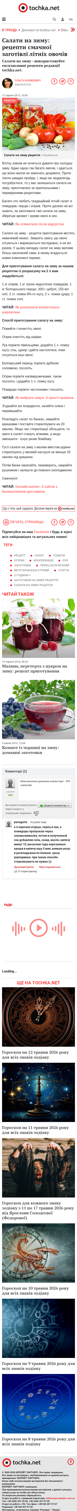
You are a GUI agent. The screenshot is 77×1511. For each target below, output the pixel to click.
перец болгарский (54, 565)
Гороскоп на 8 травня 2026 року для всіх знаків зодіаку (38, 1441)
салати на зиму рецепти (33, 585)
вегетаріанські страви (31, 570)
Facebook (41, 532)
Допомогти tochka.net (39, 30)
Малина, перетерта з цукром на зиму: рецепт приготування (34, 668)
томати (59, 555)
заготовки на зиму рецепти (36, 580)
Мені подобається (50, 867)
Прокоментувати (24, 867)
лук (65, 560)
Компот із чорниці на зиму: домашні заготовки (30, 750)
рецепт (19, 555)
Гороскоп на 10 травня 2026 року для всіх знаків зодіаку (35, 1290)
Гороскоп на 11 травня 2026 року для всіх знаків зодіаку (35, 1130)
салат (39, 555)
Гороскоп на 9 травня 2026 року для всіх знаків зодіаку (38, 1366)
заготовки (22, 565)
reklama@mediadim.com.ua (60, 1498)
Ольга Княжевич (28, 80)
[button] (63, 19)
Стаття (63, 570)
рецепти (9, 100)
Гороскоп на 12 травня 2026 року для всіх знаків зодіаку (35, 1054)
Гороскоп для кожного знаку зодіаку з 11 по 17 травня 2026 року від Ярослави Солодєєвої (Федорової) (38, 1210)
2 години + (22, 575)
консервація (43, 560)
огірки (19, 560)
